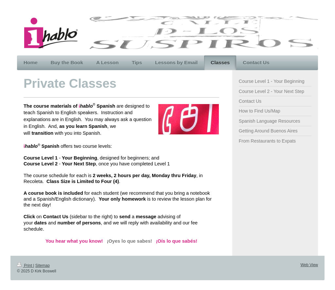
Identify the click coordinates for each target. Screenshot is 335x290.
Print (25, 265)
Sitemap (42, 265)
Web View (309, 265)
